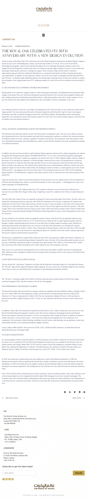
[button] (43, 35)
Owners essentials (22, 46)
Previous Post (10, 398)
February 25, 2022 (7, 46)
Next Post (79, 398)
